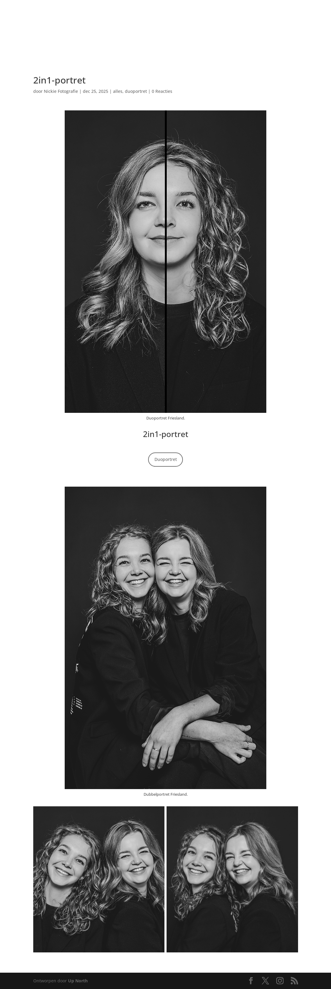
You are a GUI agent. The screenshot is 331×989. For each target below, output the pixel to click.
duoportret (136, 91)
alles (117, 91)
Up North (78, 981)
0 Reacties (162, 91)
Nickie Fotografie (61, 91)
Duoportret (165, 459)
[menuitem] (43, 17)
